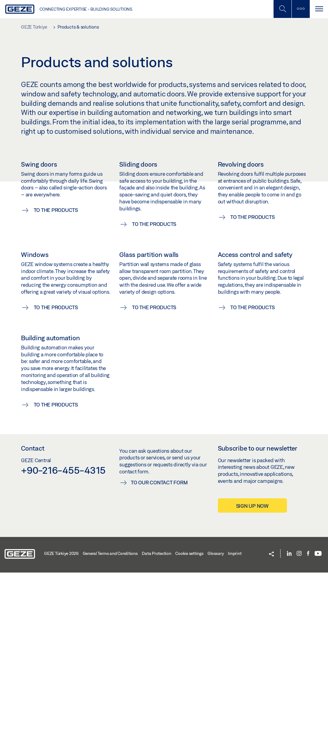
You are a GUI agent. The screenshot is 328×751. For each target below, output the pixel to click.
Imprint (234, 731)
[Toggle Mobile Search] (282, 9)
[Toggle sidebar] (300, 9)
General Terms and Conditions (110, 731)
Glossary (216, 731)
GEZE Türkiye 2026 (61, 731)
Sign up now (252, 684)
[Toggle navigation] (319, 9)
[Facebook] (308, 732)
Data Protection (156, 731)
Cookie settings (189, 731)
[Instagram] (299, 732)
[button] (271, 732)
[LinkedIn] (289, 732)
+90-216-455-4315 (63, 648)
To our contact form (159, 661)
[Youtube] (318, 732)
